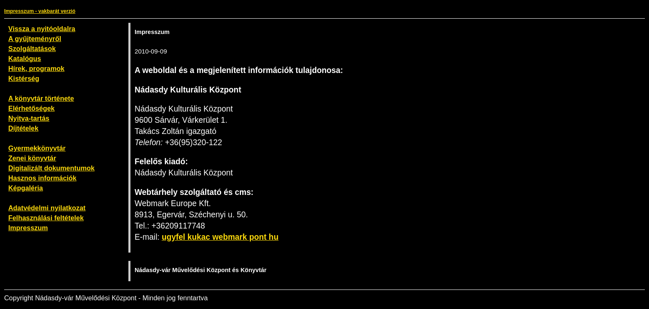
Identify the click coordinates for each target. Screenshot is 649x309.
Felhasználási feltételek (46, 217)
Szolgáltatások (32, 48)
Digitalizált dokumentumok (51, 168)
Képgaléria (25, 188)
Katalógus (24, 58)
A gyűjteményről (34, 38)
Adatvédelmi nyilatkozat (47, 208)
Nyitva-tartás (28, 118)
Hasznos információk (42, 178)
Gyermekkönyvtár (36, 148)
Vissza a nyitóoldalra (41, 28)
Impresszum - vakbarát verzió (39, 11)
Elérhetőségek (31, 108)
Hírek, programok (36, 68)
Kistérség (23, 78)
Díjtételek (23, 128)
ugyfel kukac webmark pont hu (220, 237)
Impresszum (28, 227)
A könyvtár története (41, 98)
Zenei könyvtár (32, 158)
